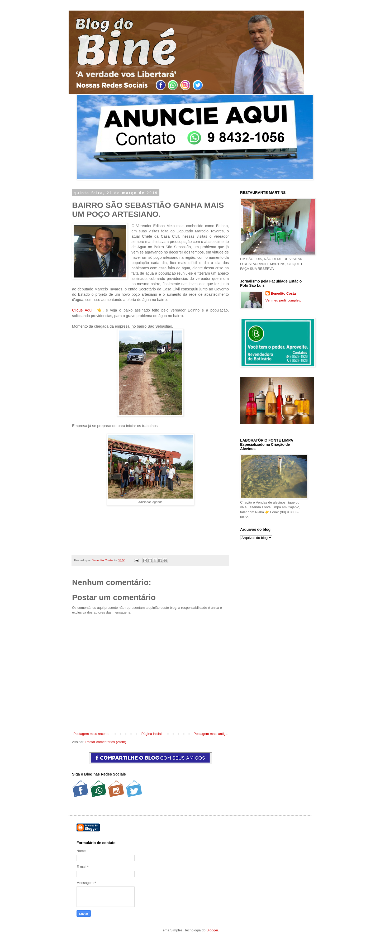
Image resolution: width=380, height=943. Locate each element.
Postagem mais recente (91, 734)
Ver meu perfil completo (283, 300)
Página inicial (151, 734)
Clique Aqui (82, 310)
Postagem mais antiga (210, 734)
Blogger (212, 930)
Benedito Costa (102, 560)
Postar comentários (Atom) (106, 742)
